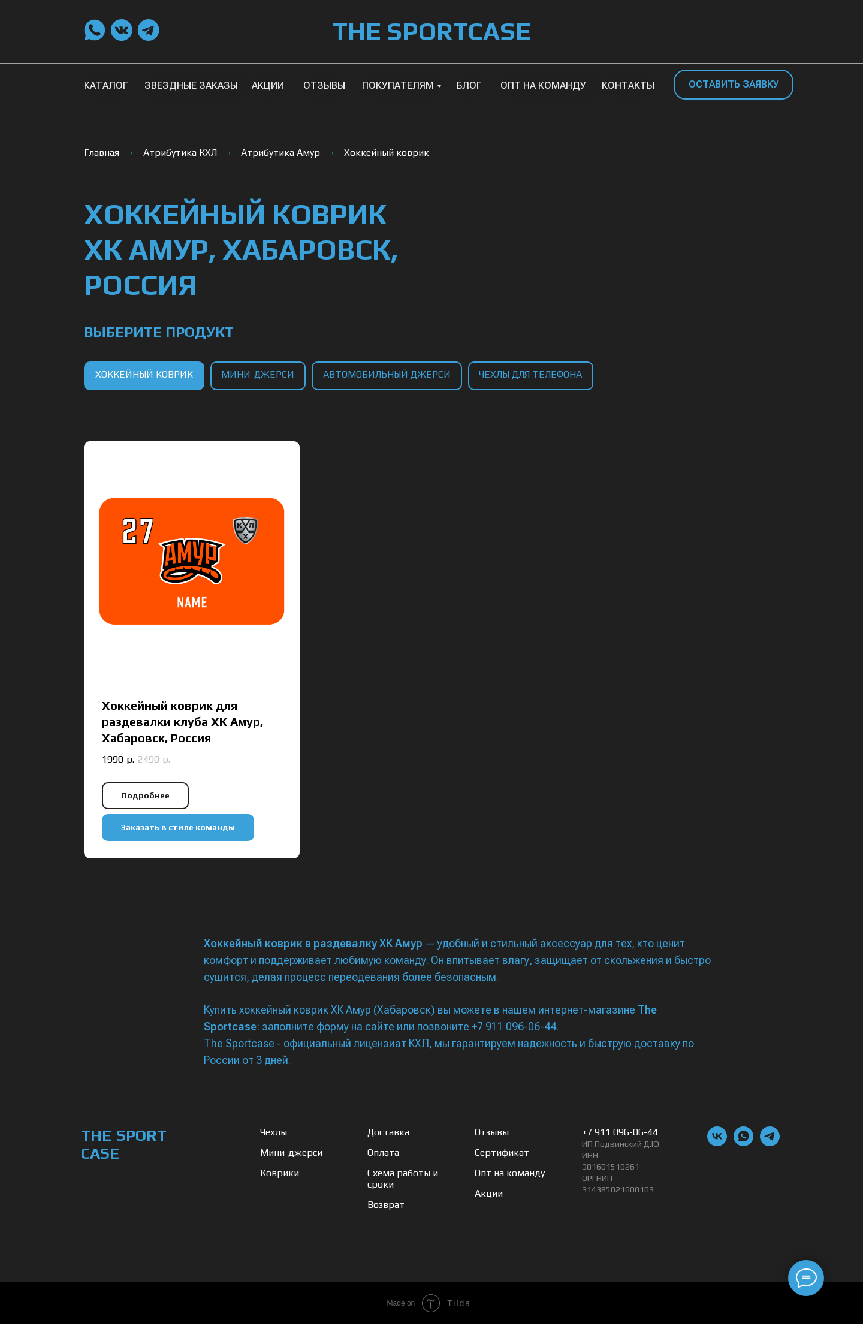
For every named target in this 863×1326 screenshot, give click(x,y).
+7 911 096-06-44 (620, 1134)
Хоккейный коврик (386, 152)
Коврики (279, 1174)
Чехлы (273, 1134)
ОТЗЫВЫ (324, 85)
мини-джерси (260, 375)
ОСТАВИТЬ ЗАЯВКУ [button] (734, 84)
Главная (101, 152)
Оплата (383, 1154)
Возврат (386, 1206)
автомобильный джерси (390, 375)
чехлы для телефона (535, 375)
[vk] (717, 1145)
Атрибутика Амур (280, 152)
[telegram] (770, 1145)
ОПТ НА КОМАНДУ (543, 85)
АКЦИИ (268, 85)
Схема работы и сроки (402, 1180)
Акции (489, 1195)
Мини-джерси (291, 1154)
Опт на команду (510, 1174)
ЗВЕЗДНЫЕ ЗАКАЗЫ (191, 85)
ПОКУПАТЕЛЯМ (398, 85)
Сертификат (502, 1154)
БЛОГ (469, 85)
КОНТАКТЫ (628, 85)
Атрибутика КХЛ (180, 152)
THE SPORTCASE (431, 31)
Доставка (388, 1134)
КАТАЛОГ (106, 85)
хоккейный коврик (145, 375)
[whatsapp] (743, 1145)
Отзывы (492, 1134)
